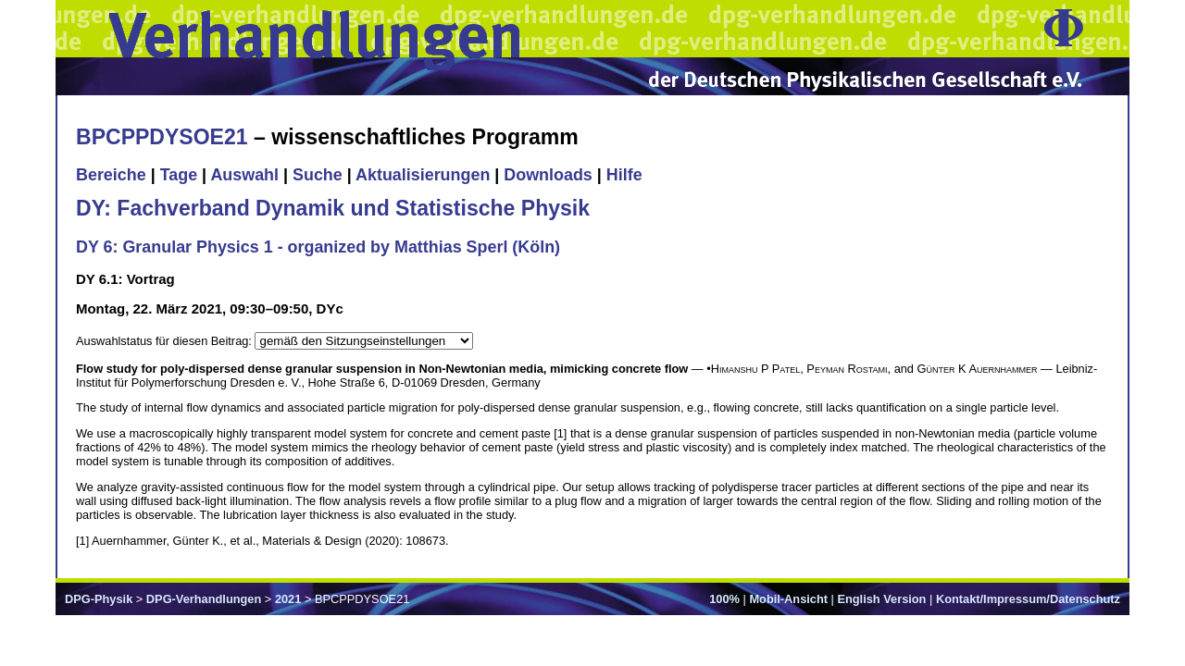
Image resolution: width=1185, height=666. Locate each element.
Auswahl (244, 175)
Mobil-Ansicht (788, 599)
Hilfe (624, 175)
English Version (881, 599)
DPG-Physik (98, 599)
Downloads (548, 175)
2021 (288, 599)
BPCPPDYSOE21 (162, 137)
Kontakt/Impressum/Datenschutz (1028, 599)
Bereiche (111, 175)
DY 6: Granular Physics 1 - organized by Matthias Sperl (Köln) (318, 247)
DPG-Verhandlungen (203, 599)
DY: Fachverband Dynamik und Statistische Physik (333, 208)
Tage (178, 175)
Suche (318, 175)
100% (724, 599)
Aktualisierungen (423, 175)
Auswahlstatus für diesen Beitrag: (165, 341)
